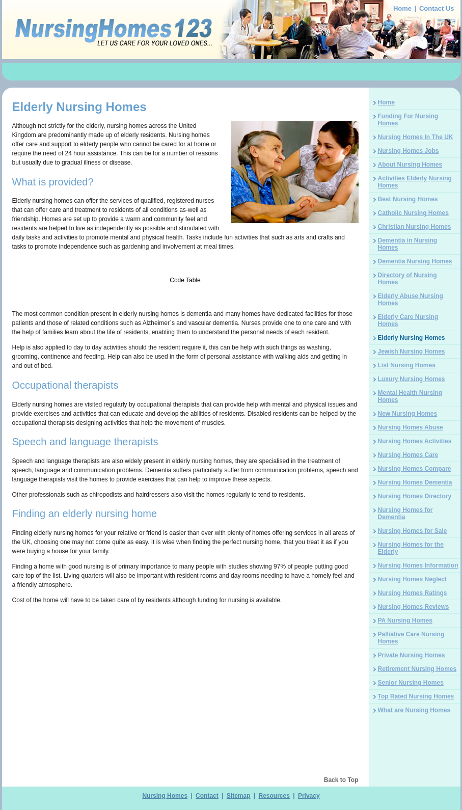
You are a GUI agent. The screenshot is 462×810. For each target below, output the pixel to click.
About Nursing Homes (410, 164)
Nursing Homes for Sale (412, 530)
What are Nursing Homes (414, 710)
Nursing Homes (164, 795)
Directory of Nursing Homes (407, 279)
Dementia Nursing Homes (415, 261)
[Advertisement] (231, 73)
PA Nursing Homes (405, 620)
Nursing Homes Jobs (408, 150)
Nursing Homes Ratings (412, 593)
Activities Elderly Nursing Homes (415, 182)
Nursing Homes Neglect (412, 579)
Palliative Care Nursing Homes (411, 638)
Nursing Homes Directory (415, 496)
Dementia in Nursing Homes (408, 244)
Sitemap (239, 795)
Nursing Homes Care (408, 454)
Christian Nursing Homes (414, 226)
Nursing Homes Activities (415, 441)
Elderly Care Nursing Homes (408, 320)
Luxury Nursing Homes (411, 379)
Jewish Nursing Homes (411, 351)
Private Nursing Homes (411, 655)
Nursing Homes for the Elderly (411, 548)
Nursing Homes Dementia (415, 482)
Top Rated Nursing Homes (416, 696)
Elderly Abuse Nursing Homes (410, 299)
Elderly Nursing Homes (411, 337)
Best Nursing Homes (408, 199)
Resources (274, 795)
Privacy (309, 795)
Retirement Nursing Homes (417, 668)
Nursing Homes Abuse (410, 427)
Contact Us (436, 8)
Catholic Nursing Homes (413, 213)
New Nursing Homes (408, 413)
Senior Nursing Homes (411, 682)
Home (402, 8)
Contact (207, 795)
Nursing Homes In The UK (415, 137)
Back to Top (341, 780)
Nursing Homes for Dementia (405, 513)
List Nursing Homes (407, 365)
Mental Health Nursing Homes (410, 396)
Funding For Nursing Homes (408, 120)
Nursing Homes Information (418, 565)
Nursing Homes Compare (414, 468)
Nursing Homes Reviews (413, 606)
